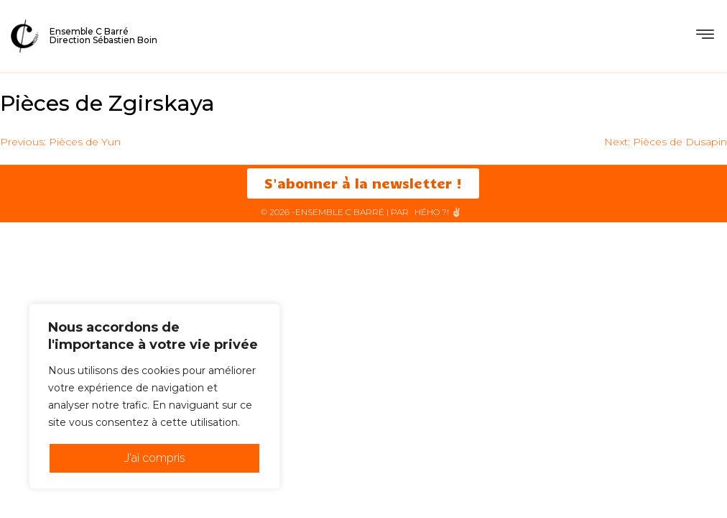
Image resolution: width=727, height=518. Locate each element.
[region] (154, 396)
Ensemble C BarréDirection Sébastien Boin (103, 35)
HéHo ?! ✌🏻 (438, 211)
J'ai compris (154, 458)
